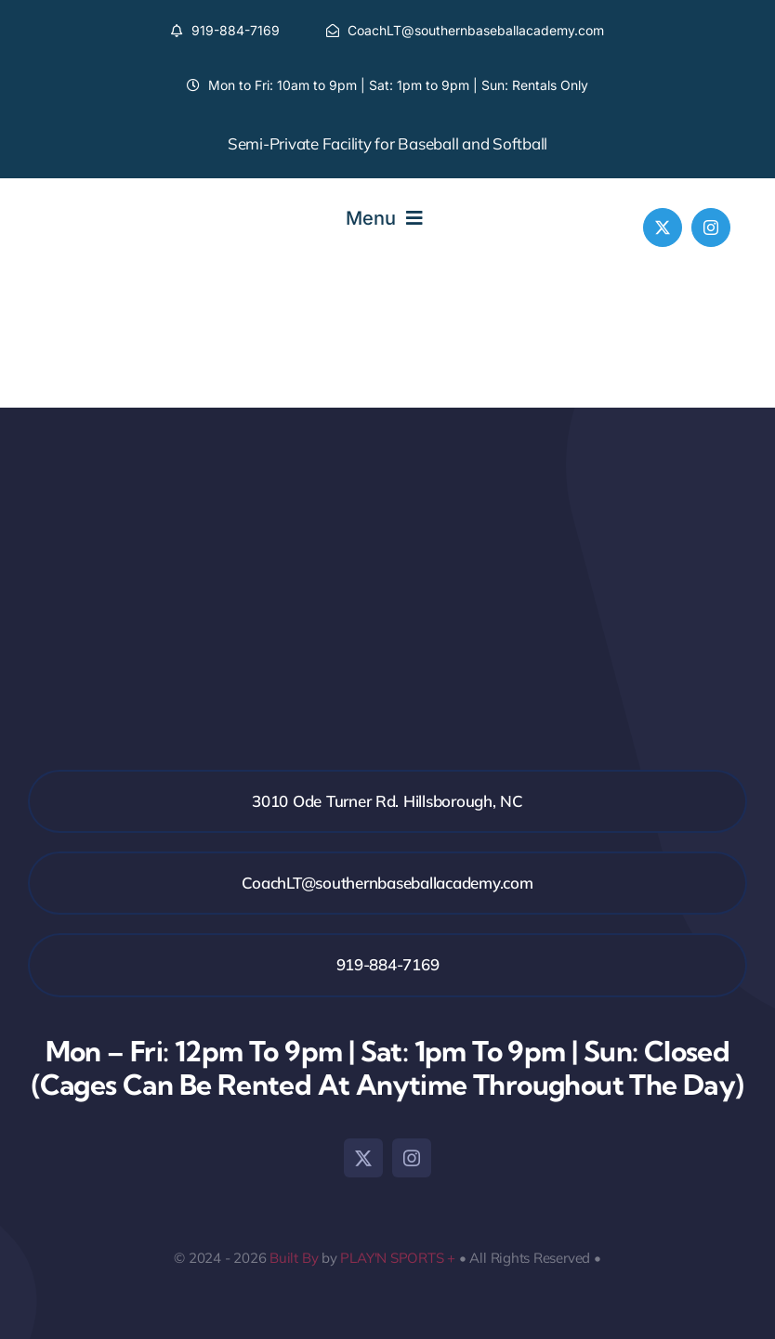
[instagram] (710, 227)
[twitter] (662, 227)
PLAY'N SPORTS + (397, 1258)
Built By (293, 1258)
